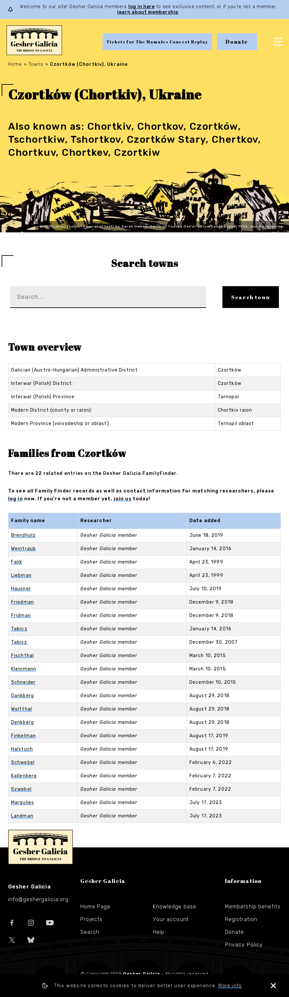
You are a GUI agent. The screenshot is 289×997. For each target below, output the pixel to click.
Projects (91, 919)
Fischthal (22, 655)
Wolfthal (21, 709)
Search (89, 932)
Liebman (21, 575)
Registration (241, 919)
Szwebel (21, 789)
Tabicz (19, 629)
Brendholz (23, 535)
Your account (171, 919)
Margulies (22, 802)
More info (230, 986)
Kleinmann (23, 669)
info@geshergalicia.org (38, 899)
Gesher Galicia (40, 847)
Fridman (21, 615)
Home (15, 64)
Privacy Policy (244, 945)
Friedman (22, 602)
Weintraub (23, 548)
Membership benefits (253, 906)
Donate (237, 41)
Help (158, 932)
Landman (22, 816)
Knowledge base (175, 906)
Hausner (21, 589)
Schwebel (23, 762)
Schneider (23, 682)
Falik (17, 562)
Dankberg (22, 695)
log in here (141, 6)
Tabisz (19, 642)
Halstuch (22, 749)
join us (123, 499)
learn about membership (147, 12)
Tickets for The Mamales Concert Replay (157, 42)
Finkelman (23, 736)
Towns (36, 64)
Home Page (95, 906)
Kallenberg (24, 776)
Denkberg (22, 722)
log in (15, 499)
